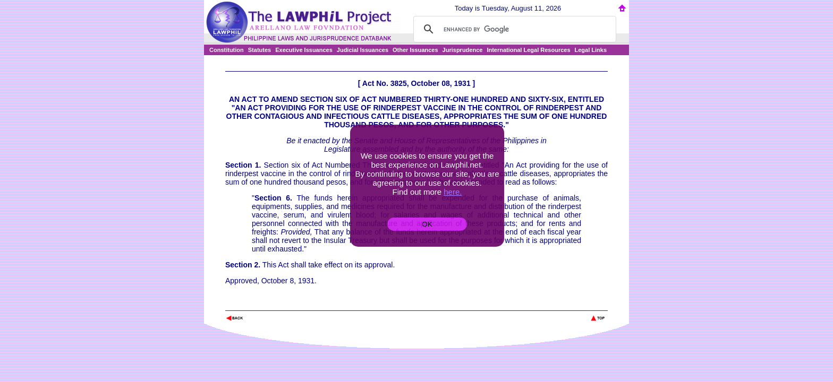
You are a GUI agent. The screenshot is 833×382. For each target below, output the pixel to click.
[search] (513, 29)
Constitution (226, 50)
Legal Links (591, 50)
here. (453, 191)
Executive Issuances (304, 50)
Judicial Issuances (362, 50)
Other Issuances (415, 50)
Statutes (259, 50)
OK (427, 224)
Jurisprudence (463, 50)
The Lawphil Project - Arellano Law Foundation (280, 304)
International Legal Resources (528, 50)
